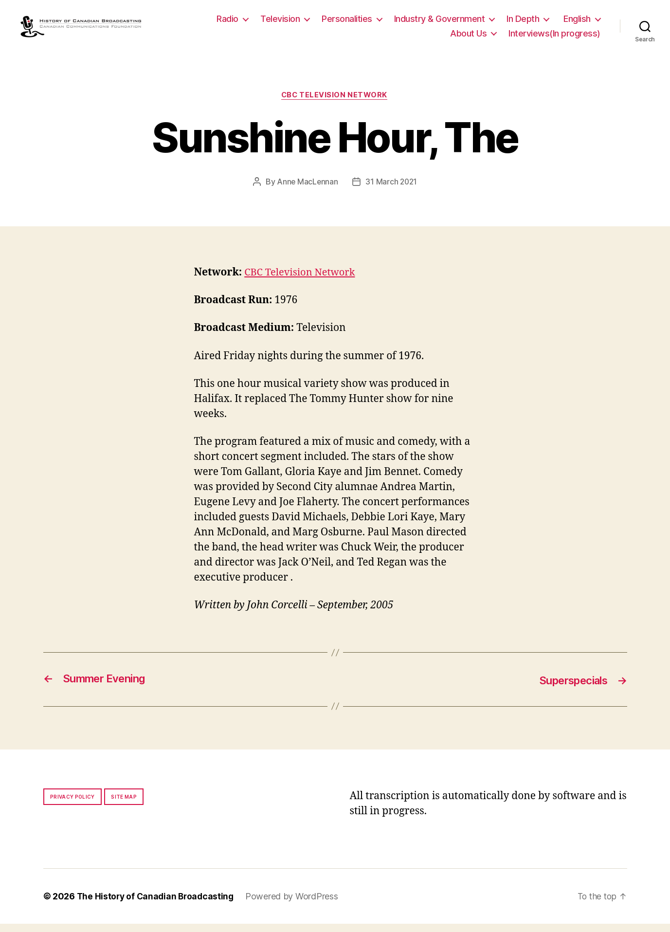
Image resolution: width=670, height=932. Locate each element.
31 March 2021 (391, 190)
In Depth (523, 23)
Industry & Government (439, 23)
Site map (124, 805)
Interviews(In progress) (554, 37)
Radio (227, 23)
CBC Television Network (334, 103)
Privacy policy (72, 805)
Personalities (347, 23)
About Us (468, 37)
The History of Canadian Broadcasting (157, 904)
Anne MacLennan (307, 190)
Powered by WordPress (296, 904)
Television (280, 23)
